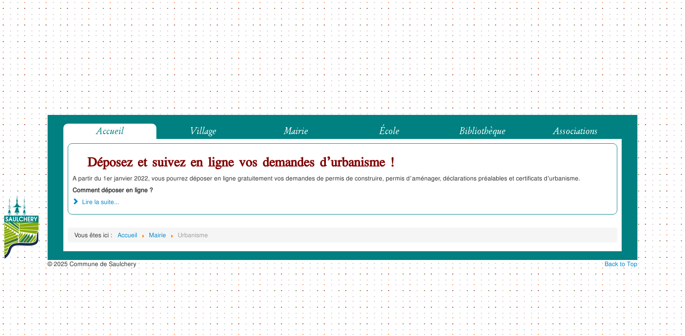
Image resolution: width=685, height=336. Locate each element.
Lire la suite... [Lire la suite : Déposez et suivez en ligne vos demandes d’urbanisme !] (96, 201)
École (389, 131)
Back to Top (621, 263)
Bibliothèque (482, 131)
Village (203, 131)
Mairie (296, 131)
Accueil (110, 131)
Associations (575, 131)
